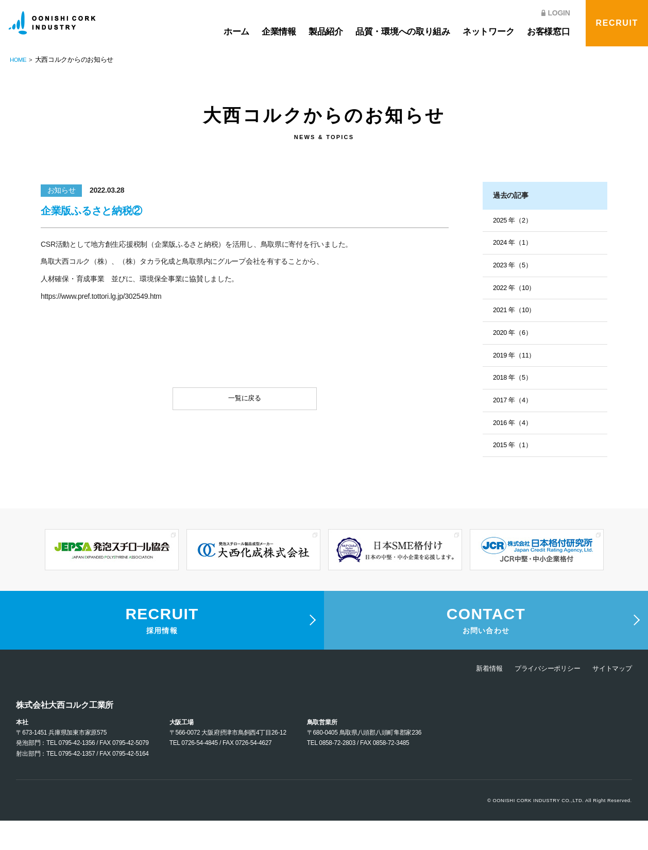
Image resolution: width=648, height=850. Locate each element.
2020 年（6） (514, 337)
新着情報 (480, 697)
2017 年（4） (514, 406)
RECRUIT (617, 23)
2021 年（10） (516, 314)
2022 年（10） (516, 290)
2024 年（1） (514, 244)
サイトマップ (610, 697)
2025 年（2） (514, 221)
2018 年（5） (514, 383)
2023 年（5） (514, 267)
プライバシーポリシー (541, 697)
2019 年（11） (516, 360)
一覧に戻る (245, 401)
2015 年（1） (514, 453)
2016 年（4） (514, 430)
